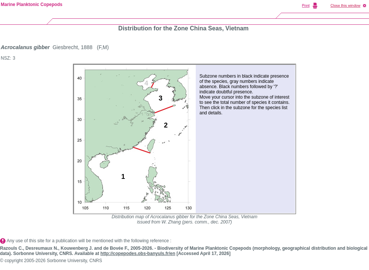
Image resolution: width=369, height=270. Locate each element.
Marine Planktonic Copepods (31, 4)
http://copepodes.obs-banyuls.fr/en (137, 253)
